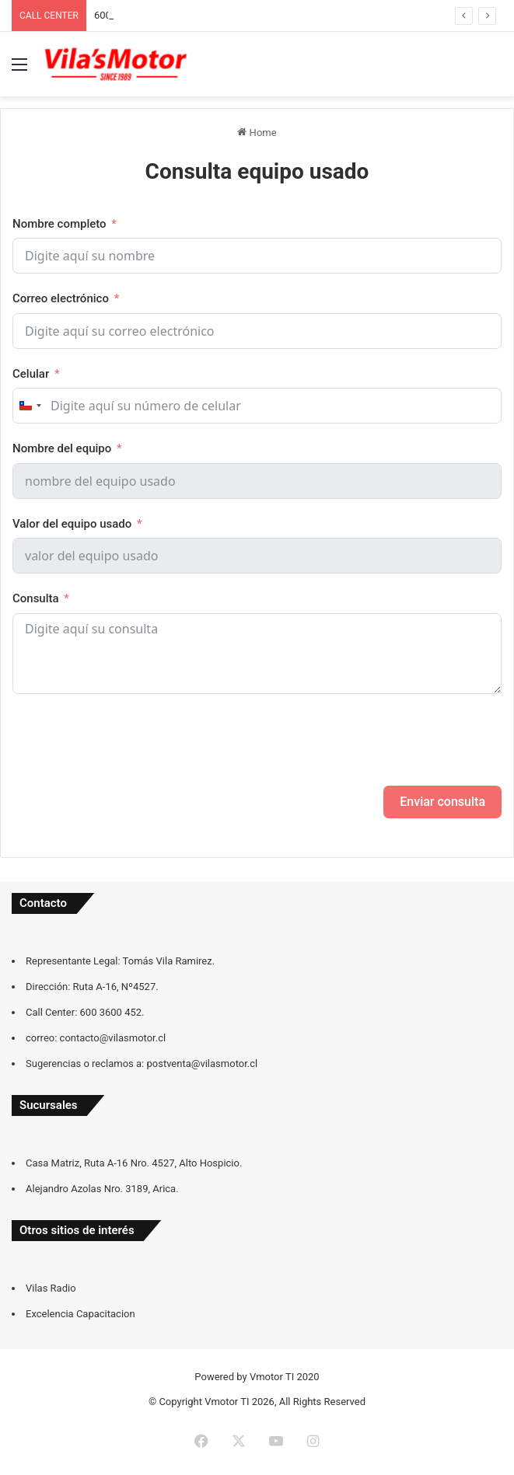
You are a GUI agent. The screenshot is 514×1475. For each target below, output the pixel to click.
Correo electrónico (60, 298)
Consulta (35, 598)
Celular (30, 374)
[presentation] (130, 740)
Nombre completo (59, 224)
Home (256, 132)
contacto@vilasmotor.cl (113, 1038)
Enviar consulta (442, 801)
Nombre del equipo (61, 448)
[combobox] (29, 406)
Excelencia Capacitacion (80, 1314)
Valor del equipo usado (71, 524)
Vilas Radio (51, 1288)
